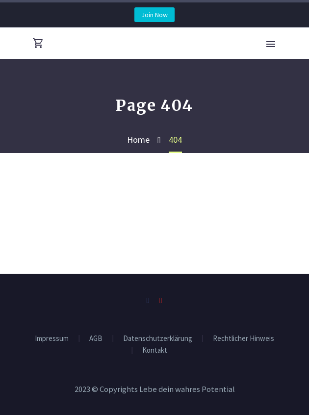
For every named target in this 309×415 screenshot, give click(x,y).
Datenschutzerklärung (157, 338)
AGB (96, 338)
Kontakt (154, 350)
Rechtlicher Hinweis (243, 338)
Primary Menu (270, 44)
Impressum (52, 338)
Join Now (154, 14)
